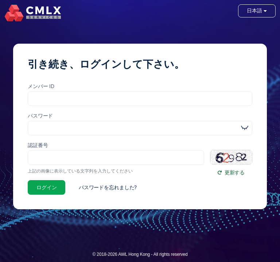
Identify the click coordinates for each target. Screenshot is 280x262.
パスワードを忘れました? (108, 187)
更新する (231, 172)
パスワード (40, 115)
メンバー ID (41, 86)
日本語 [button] (257, 11)
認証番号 (38, 145)
